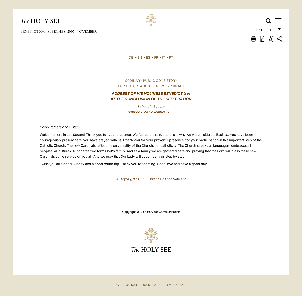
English (265, 31)
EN (139, 57)
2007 (71, 31)
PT (171, 57)
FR (156, 57)
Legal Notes (131, 284)
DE (131, 57)
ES (148, 57)
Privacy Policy (174, 284)
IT (163, 57)
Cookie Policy (152, 284)
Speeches (57, 31)
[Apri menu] (277, 20)
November (87, 31)
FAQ (117, 284)
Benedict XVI (33, 31)
